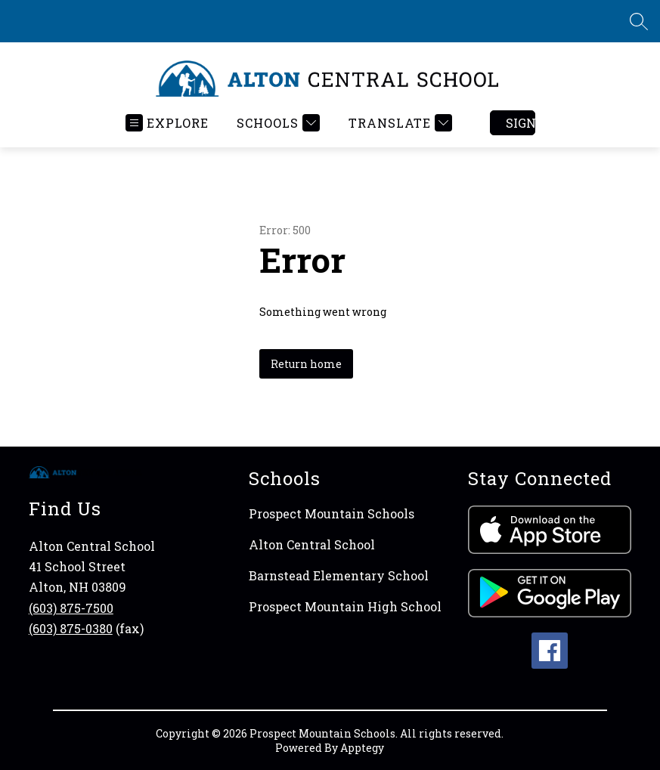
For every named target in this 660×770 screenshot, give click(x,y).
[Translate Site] (398, 122)
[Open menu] (167, 122)
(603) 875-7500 (71, 608)
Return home (306, 364)
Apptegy (362, 748)
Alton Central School (312, 544)
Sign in (520, 123)
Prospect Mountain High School (345, 606)
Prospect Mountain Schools (331, 513)
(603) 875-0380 (71, 628)
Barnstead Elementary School (339, 575)
